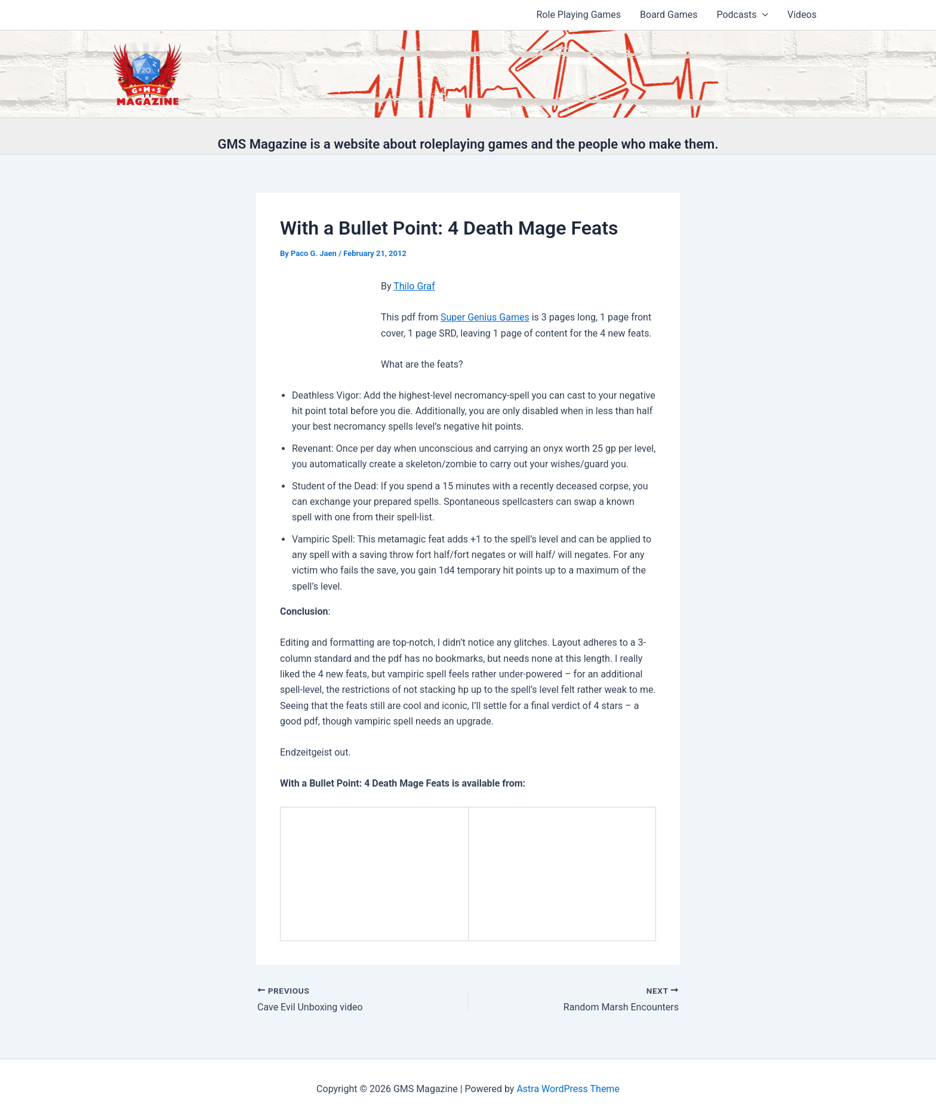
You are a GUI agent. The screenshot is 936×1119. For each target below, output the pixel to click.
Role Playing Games (579, 14)
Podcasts (742, 15)
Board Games (668, 14)
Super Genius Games (485, 317)
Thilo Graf (414, 286)
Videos (802, 14)
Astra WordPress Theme (567, 1089)
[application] (762, 15)
